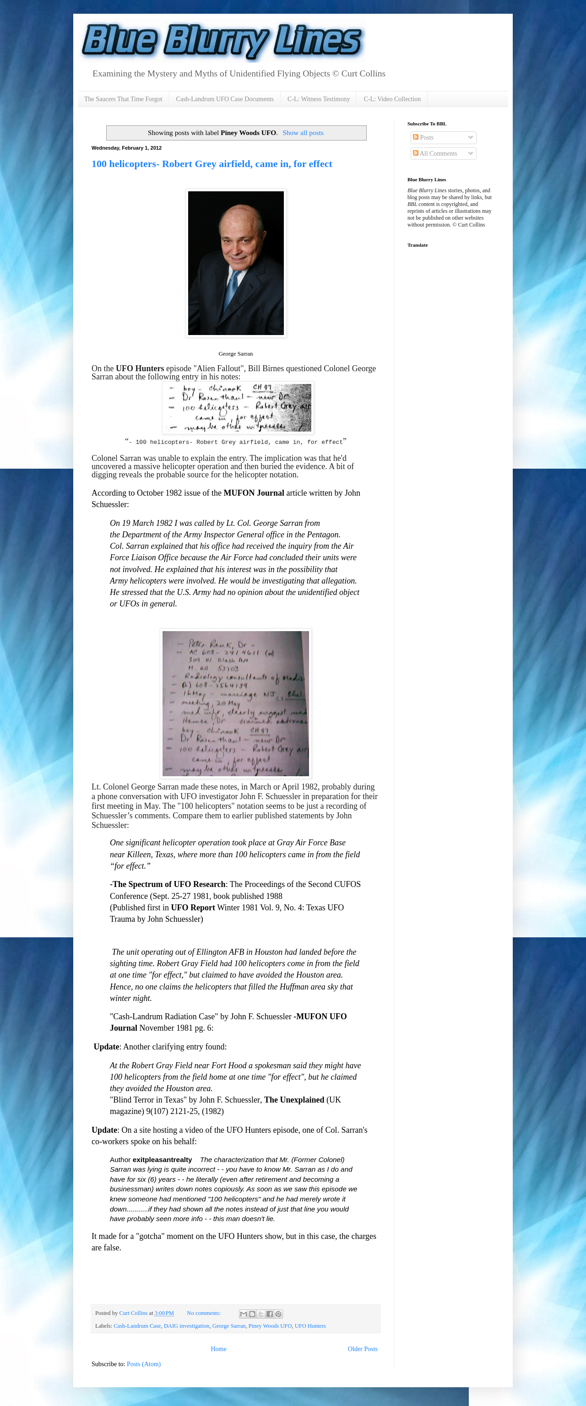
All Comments (435, 153)
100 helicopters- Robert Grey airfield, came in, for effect (212, 163)
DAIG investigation (187, 1326)
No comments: (204, 1313)
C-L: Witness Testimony (319, 99)
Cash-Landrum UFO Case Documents (225, 99)
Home (218, 1349)
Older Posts (363, 1349)
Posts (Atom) (144, 1364)
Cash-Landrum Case (137, 1326)
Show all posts (303, 132)
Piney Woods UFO (270, 1326)
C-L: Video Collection (392, 99)
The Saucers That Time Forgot (123, 99)
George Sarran (229, 1326)
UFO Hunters (310, 1326)
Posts (423, 137)
